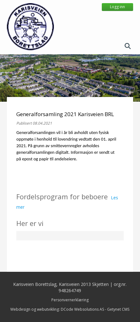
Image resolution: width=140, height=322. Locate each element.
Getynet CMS (118, 309)
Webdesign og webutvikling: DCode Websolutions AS (57, 309)
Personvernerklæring (70, 300)
